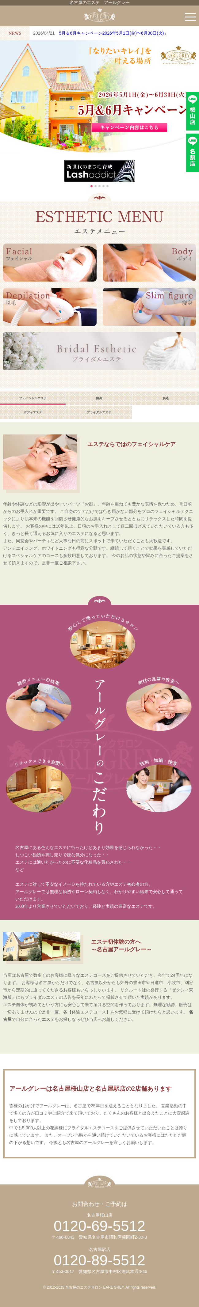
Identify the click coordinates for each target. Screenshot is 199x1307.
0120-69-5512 (99, 1226)
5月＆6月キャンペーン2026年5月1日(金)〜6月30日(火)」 (113, 33)
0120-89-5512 (99, 1260)
